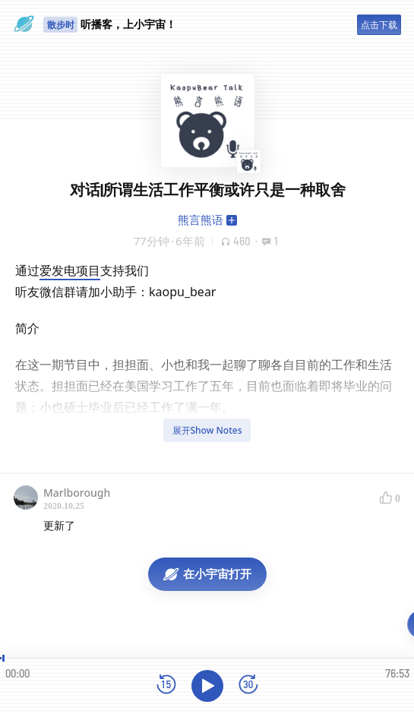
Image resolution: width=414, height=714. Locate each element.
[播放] (207, 686)
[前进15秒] (248, 686)
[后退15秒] (166, 686)
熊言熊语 (200, 219)
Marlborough (76, 492)
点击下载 (379, 24)
